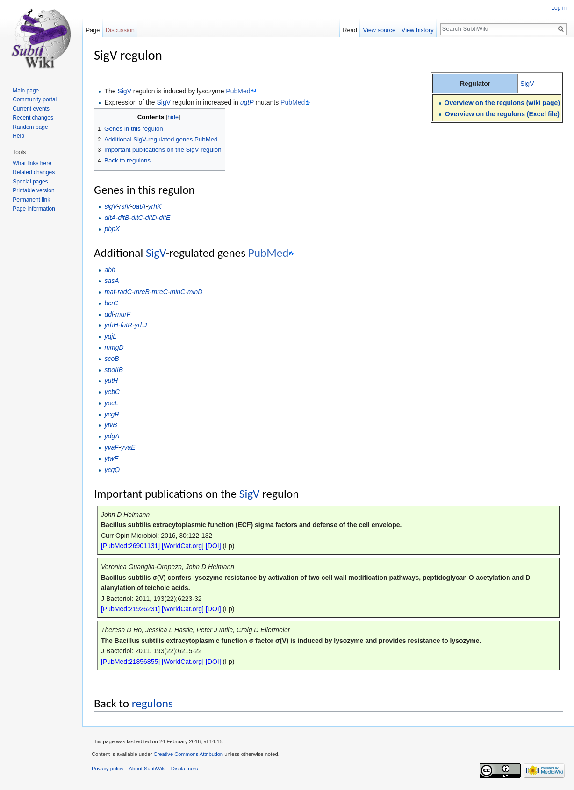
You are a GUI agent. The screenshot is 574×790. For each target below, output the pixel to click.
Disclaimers (184, 768)
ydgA (111, 436)
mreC (160, 292)
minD (195, 292)
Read (350, 30)
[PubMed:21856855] (130, 661)
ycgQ (112, 469)
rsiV (124, 206)
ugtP (247, 102)
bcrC (111, 303)
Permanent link (31, 200)
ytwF (111, 458)
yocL (111, 403)
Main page (26, 90)
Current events (31, 109)
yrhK (155, 206)
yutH (111, 380)
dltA (109, 217)
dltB (123, 217)
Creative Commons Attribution (188, 754)
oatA (139, 206)
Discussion (120, 30)
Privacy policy (107, 768)
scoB (111, 358)
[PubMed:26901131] (130, 546)
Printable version (33, 190)
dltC (137, 217)
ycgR (111, 414)
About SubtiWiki (147, 768)
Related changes (34, 172)
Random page (30, 127)
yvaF (111, 447)
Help (18, 136)
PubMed (238, 91)
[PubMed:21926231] (130, 609)
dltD (151, 217)
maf (109, 292)
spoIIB (113, 370)
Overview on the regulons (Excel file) (502, 114)
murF (123, 314)
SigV (527, 83)
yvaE (128, 447)
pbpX (112, 229)
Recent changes (33, 117)
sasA (111, 280)
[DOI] (213, 546)
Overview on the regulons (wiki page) (502, 102)
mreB (141, 292)
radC (124, 292)
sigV (110, 206)
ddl (108, 314)
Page (93, 30)
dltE (164, 217)
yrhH (111, 325)
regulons (152, 703)
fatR (127, 325)
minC (177, 292)
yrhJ (141, 325)
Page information (34, 208)
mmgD (113, 347)
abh (109, 270)
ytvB (110, 425)
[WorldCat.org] (183, 546)
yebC (112, 391)
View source (379, 30)
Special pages (30, 181)
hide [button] (173, 117)
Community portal (35, 99)
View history (418, 30)
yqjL (110, 336)
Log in (559, 8)
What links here (32, 163)
